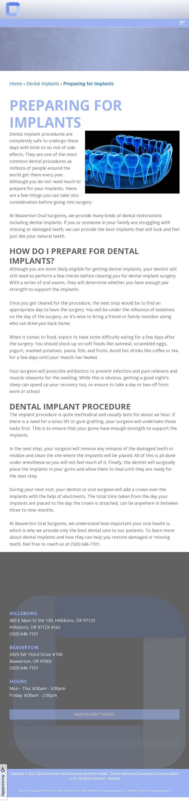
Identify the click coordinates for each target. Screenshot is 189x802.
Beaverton (24, 647)
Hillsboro (23, 613)
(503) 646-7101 (23, 634)
